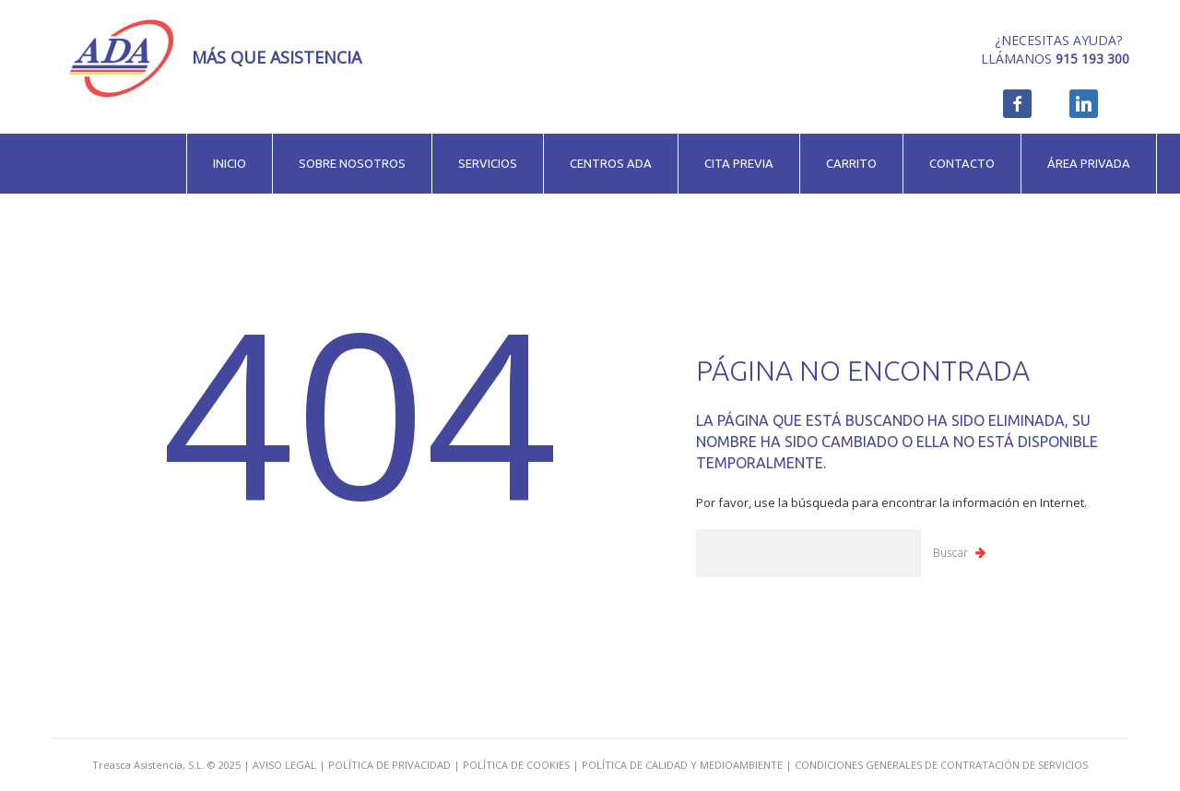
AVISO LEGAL (284, 765)
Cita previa (738, 163)
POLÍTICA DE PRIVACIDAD (389, 765)
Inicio (229, 163)
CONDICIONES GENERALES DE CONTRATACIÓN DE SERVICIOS (941, 765)
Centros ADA (611, 163)
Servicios (487, 163)
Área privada (1088, 163)
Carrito (851, 163)
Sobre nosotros (352, 163)
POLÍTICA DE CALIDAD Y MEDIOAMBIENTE (682, 765)
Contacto (962, 163)
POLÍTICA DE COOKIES (516, 765)
